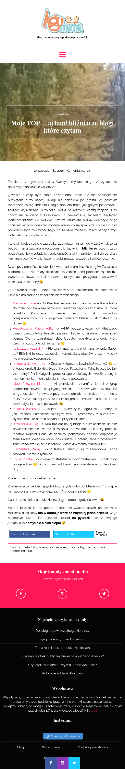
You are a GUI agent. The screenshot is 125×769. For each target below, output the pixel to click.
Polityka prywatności (93, 747)
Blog (20, 747)
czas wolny (76, 547)
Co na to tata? (23, 459)
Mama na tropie (24, 303)
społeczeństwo (21, 551)
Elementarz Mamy (26, 449)
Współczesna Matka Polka (33, 328)
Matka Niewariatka (26, 409)
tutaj (93, 710)
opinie (100, 547)
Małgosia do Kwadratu (29, 364)
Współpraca (51, 747)
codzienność (58, 547)
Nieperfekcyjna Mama (29, 384)
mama (90, 547)
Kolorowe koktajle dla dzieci (62, 673)
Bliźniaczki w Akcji (26, 424)
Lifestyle (62, 114)
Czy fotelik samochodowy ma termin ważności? (62, 665)
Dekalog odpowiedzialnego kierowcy (62, 631)
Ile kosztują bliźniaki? (28, 348)
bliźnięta (24, 547)
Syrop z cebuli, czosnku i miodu (62, 639)
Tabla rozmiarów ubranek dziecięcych (62, 648)
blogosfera (39, 547)
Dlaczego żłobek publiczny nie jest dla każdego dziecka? (62, 656)
